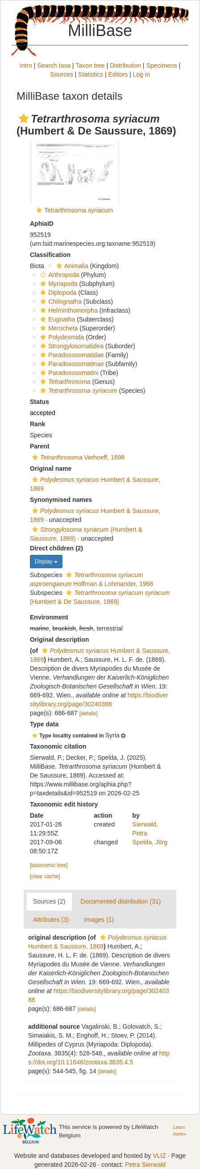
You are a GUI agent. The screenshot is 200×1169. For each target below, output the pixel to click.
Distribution (125, 65)
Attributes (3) (51, 919)
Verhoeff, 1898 (77, 457)
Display (46, 561)
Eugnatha (56, 319)
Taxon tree (89, 65)
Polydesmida (61, 337)
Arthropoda (58, 274)
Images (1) (99, 919)
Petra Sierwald (145, 1164)
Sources (61, 74)
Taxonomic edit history (64, 804)
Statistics (90, 74)
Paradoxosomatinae (71, 363)
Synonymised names (61, 499)
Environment (49, 617)
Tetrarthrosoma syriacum (78, 210)
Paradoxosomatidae (71, 354)
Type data (44, 724)
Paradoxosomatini (68, 372)
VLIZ (159, 1155)
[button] (24, 118)
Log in (141, 74)
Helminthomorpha (68, 310)
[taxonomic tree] (49, 865)
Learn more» (179, 1130)
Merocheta (58, 328)
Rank (37, 424)
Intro (26, 65)
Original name (50, 468)
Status (39, 401)
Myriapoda (57, 283)
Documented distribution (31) (120, 901)
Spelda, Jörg (149, 842)
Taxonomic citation (58, 746)
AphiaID (42, 223)
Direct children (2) (56, 548)
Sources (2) (49, 901)
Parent (40, 446)
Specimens (161, 65)
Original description (59, 639)
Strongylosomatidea (71, 346)
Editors (118, 74)
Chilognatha (60, 301)
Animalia (71, 265)
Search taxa (54, 65)
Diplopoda (57, 292)
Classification (50, 254)
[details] (88, 713)
